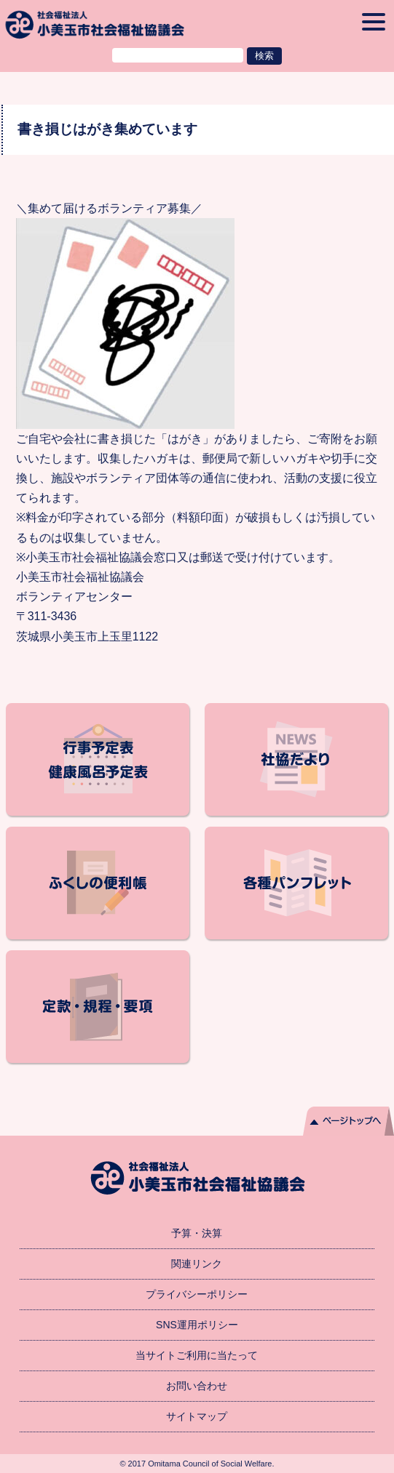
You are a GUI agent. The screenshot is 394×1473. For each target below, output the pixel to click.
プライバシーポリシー (197, 1294)
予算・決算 (196, 1233)
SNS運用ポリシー (197, 1324)
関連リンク (196, 1263)
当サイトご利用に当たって (196, 1355)
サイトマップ (196, 1416)
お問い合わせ (196, 1386)
